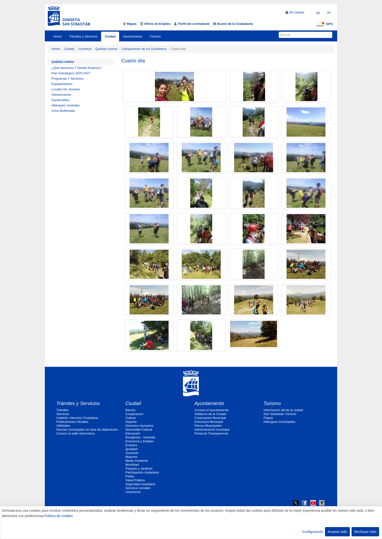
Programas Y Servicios (67, 78)
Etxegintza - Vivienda (140, 437)
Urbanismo (133, 492)
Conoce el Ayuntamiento (211, 410)
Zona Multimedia (63, 111)
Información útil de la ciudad (283, 410)
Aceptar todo (337, 532)
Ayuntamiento (132, 36)
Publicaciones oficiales (72, 422)
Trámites (62, 410)
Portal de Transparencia (211, 433)
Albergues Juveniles (65, 105)
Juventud (84, 49)
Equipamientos (61, 84)
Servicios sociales (138, 488)
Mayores (131, 457)
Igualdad (131, 449)
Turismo (155, 36)
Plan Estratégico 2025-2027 (70, 73)
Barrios (130, 410)
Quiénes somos (106, 49)
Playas (268, 418)
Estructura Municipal (208, 422)
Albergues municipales (280, 422)
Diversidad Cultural (138, 429)
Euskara (131, 445)
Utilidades (63, 425)
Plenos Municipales (208, 425)
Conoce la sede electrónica (75, 433)
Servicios (62, 414)
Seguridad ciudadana (140, 484)
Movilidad (132, 464)
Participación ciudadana (142, 472)
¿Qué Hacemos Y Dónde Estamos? (76, 68)
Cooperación (134, 414)
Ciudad (110, 36)
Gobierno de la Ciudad (210, 414)
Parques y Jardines (139, 468)
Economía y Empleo (139, 441)
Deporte (131, 422)
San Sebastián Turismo (280, 414)
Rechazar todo (365, 532)
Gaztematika (60, 100)
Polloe (129, 476)
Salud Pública (135, 480)
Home (57, 36)
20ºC (323, 24)
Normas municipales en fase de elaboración (87, 429)
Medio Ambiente (136, 461)
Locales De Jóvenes (65, 89)
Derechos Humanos (139, 425)
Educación (132, 433)
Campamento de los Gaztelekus (144, 49)
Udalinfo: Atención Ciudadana (77, 418)
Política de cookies (58, 516)
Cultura (130, 418)
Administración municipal (211, 429)
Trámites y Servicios (83, 36)
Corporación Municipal (210, 418)
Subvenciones (61, 94)
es (329, 12)
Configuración (312, 532)
